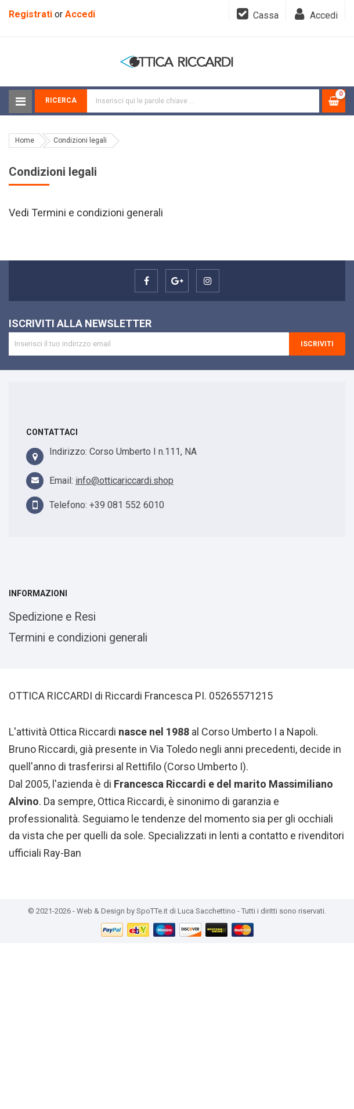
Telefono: (68, 504)
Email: (61, 480)
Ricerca (61, 100)
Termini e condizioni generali (78, 637)
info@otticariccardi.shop (124, 480)
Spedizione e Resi (52, 617)
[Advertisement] (177, 1024)
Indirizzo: (68, 451)
